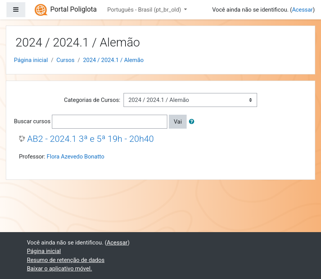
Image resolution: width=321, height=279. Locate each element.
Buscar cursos (32, 121)
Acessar (302, 9)
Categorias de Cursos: (92, 99)
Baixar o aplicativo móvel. (59, 268)
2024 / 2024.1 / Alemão (113, 60)
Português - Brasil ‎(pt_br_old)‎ (144, 9)
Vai (178, 121)
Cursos (66, 60)
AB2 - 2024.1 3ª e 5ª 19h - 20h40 (90, 139)
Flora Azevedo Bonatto (76, 156)
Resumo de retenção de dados (66, 260)
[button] (193, 121)
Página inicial (31, 60)
